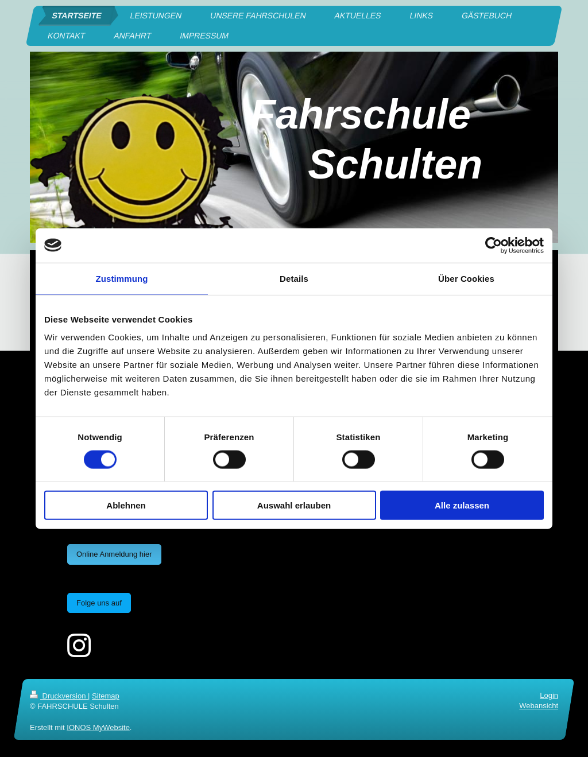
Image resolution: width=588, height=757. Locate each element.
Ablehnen (125, 505)
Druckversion (59, 696)
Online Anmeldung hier (114, 554)
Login (549, 695)
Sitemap (105, 696)
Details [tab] (294, 278)
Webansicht (538, 705)
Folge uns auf (99, 603)
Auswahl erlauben (294, 505)
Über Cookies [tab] (466, 278)
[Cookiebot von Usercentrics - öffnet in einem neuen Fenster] (493, 245)
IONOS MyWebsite (98, 727)
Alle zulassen (462, 505)
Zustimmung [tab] (122, 278)
